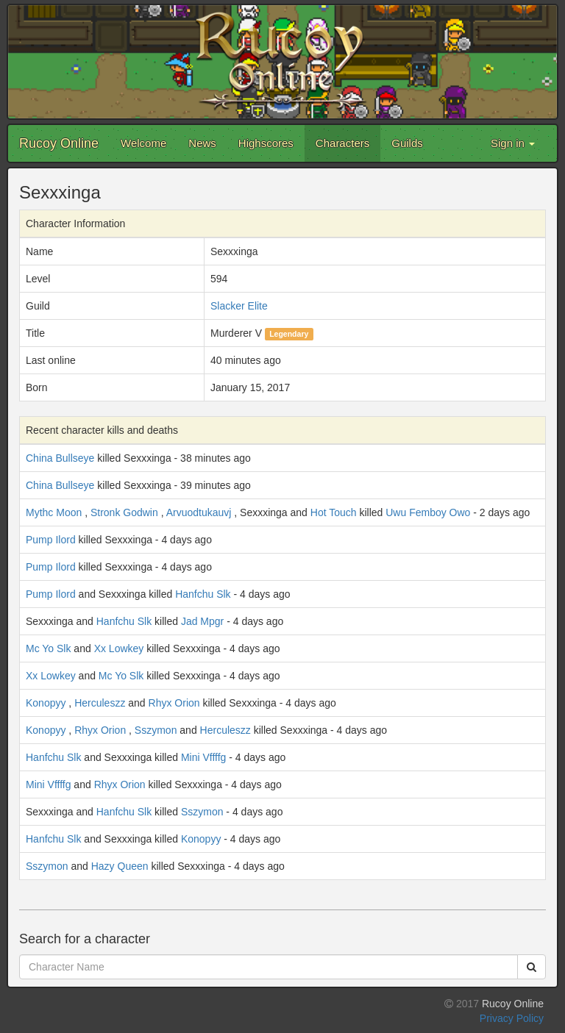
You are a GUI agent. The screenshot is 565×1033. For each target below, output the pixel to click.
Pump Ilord (51, 540)
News (202, 143)
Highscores (266, 143)
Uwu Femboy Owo (427, 512)
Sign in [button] (513, 143)
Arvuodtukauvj (199, 512)
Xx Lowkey (119, 648)
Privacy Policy (512, 1018)
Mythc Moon (54, 512)
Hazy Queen (120, 866)
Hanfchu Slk (202, 594)
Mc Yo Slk (48, 648)
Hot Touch (333, 512)
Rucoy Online (59, 143)
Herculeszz (99, 703)
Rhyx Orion (174, 703)
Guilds (407, 143)
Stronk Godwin (124, 512)
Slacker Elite (239, 306)
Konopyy (45, 703)
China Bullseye (60, 458)
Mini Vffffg (203, 757)
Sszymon (156, 730)
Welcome (143, 143)
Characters (342, 143)
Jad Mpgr (202, 621)
